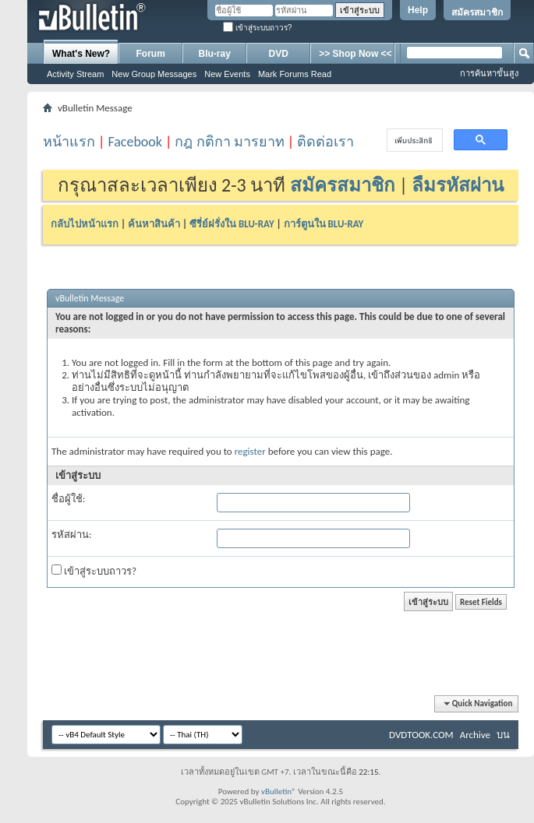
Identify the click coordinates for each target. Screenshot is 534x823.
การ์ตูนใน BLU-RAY (324, 224)
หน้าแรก (69, 141)
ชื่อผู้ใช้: (68, 499)
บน (503, 734)
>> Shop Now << (355, 53)
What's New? (81, 53)
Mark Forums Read (294, 74)
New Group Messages (153, 74)
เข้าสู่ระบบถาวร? (257, 27)
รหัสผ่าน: (71, 534)
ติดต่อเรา (325, 141)
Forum (150, 53)
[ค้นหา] (413, 140)
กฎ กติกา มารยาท (229, 141)
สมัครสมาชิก (477, 12)
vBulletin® (278, 791)
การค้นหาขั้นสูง (489, 73)
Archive (475, 734)
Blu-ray (215, 53)
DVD (278, 53)
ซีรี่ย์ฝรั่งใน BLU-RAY (231, 224)
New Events (227, 74)
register (250, 451)
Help (418, 10)
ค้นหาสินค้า (154, 224)
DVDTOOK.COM (421, 734)
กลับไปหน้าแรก (84, 224)
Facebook (135, 141)
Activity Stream (75, 74)
